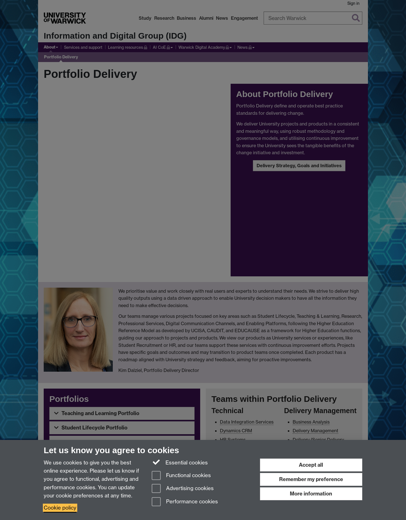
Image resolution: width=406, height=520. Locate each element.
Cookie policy (60, 507)
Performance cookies (185, 502)
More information (311, 493)
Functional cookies (181, 476)
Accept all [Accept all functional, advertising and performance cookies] (311, 465)
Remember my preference (311, 479)
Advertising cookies (183, 489)
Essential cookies (180, 462)
